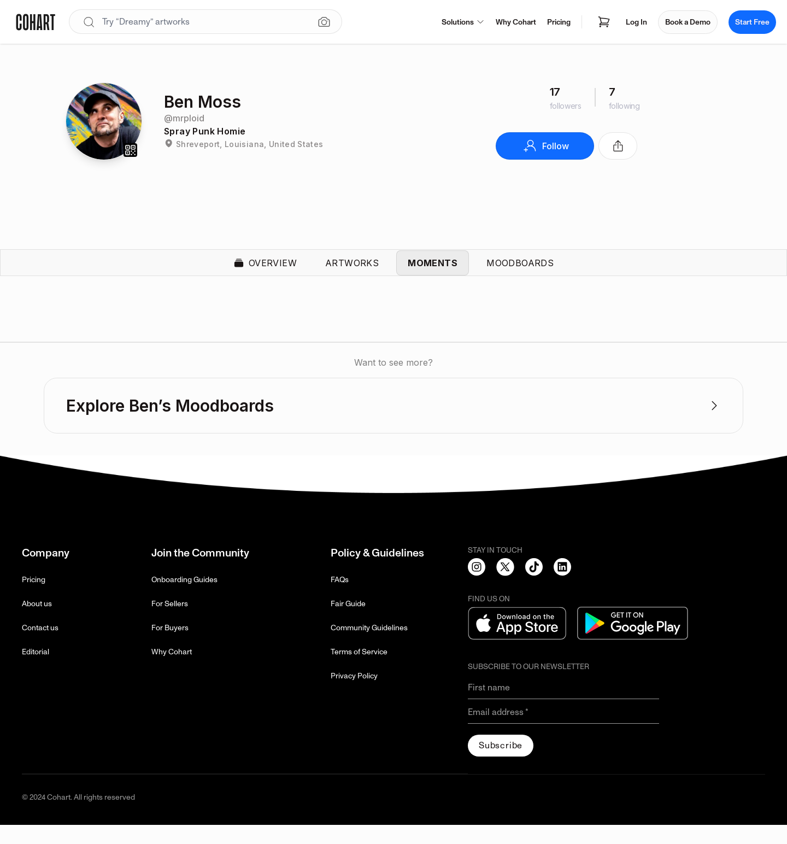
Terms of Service (359, 671)
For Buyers (170, 647)
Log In (636, 22)
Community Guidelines (369, 647)
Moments (432, 272)
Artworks (352, 272)
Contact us (40, 647)
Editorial (35, 671)
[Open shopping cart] (604, 22)
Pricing (559, 22)
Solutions (463, 22)
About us (37, 623)
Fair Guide (348, 623)
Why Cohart (516, 22)
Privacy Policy (354, 695)
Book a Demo (687, 22)
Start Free (752, 22)
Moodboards (520, 272)
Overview (265, 272)
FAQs (340, 599)
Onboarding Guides (184, 599)
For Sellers (169, 623)
